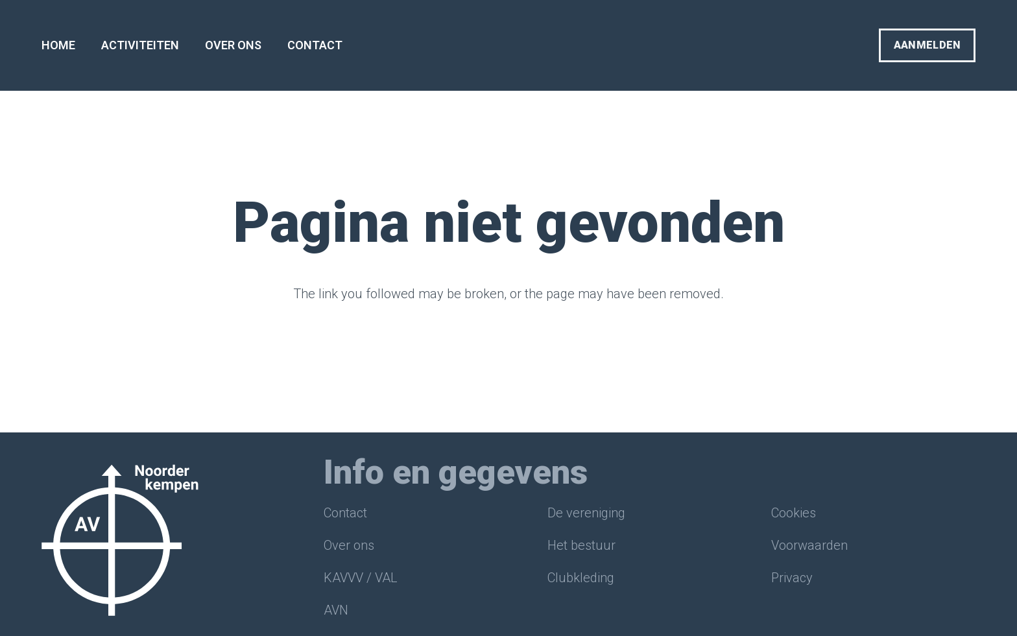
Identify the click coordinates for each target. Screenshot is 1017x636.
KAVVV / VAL (361, 577)
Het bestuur (581, 545)
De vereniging (586, 513)
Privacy (792, 577)
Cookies (793, 513)
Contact (345, 513)
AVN (336, 610)
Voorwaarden (809, 545)
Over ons (349, 545)
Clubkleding (580, 577)
